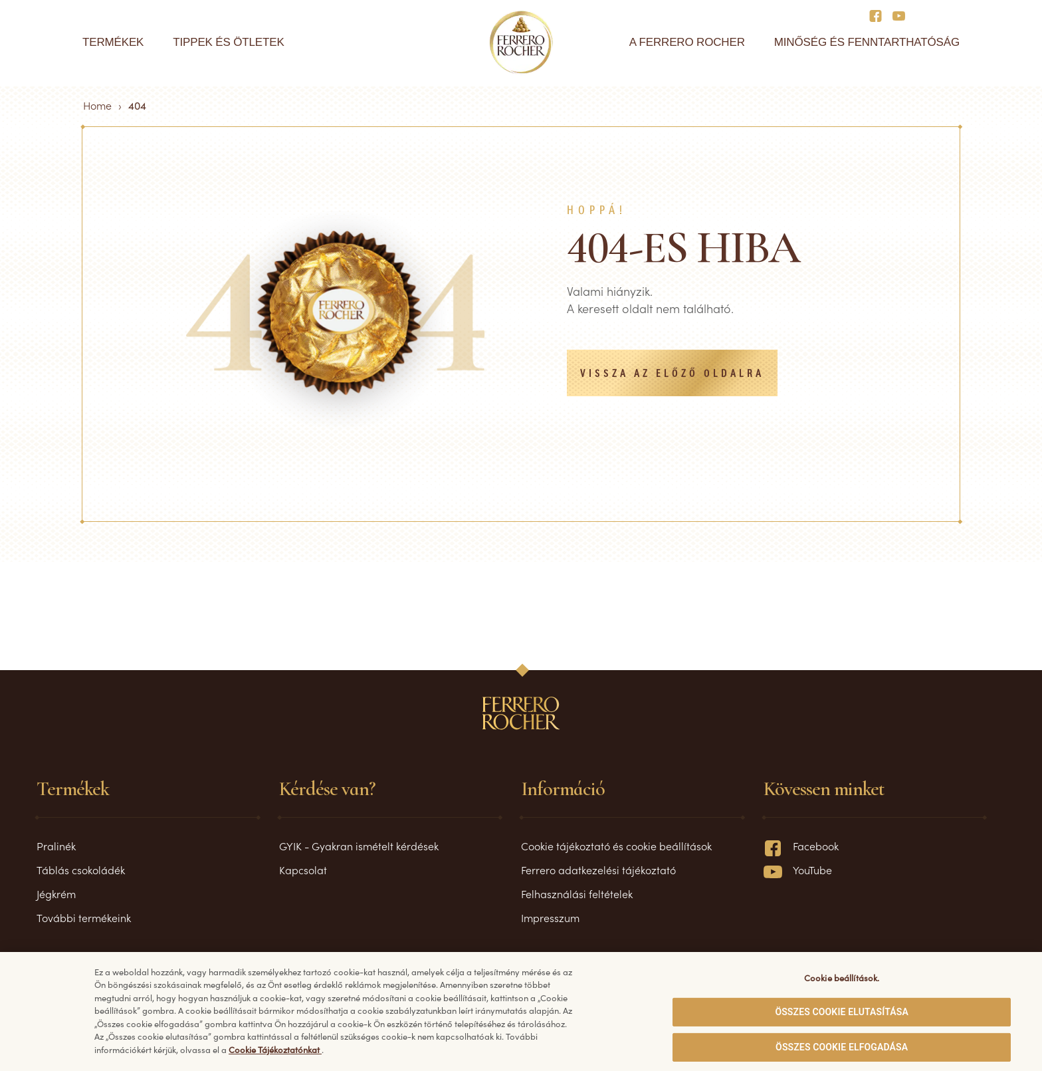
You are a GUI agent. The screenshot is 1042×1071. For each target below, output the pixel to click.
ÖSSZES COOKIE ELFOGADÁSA (842, 1052)
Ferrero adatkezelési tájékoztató (598, 869)
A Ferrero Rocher (687, 42)
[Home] (521, 42)
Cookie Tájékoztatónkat (275, 1054)
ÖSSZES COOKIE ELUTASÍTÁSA (841, 1017)
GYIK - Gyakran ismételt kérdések (359, 845)
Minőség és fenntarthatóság (867, 42)
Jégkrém (56, 893)
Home (97, 105)
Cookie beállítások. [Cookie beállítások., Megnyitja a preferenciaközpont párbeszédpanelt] (841, 983)
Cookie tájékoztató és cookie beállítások (616, 845)
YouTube (798, 869)
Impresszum (550, 917)
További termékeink (84, 917)
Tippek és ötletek (228, 42)
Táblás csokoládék (81, 869)
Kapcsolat (303, 869)
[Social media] (879, 15)
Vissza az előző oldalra (672, 374)
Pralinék (56, 845)
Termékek (113, 42)
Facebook (801, 845)
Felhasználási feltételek (577, 893)
